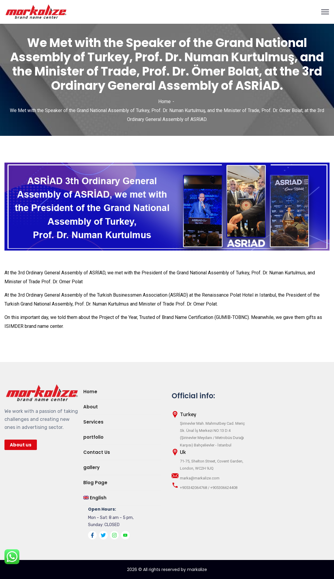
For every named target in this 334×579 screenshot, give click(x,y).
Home (164, 101)
